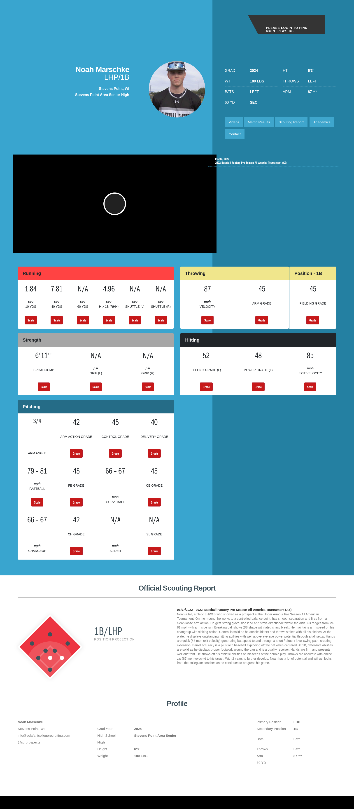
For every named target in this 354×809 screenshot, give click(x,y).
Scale (31, 326)
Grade (261, 326)
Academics (238, 135)
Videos (234, 122)
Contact (263, 135)
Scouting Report (294, 122)
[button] (115, 207)
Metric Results (260, 122)
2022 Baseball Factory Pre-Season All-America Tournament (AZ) (275, 162)
